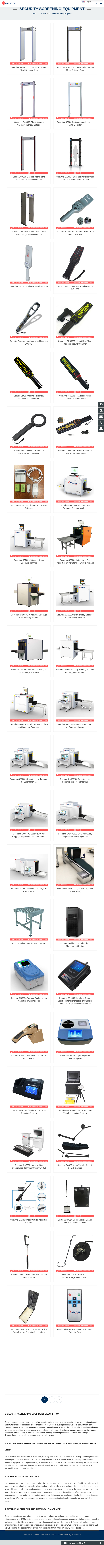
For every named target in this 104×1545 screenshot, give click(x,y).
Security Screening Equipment (52, 14)
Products (43, 19)
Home (34, 19)
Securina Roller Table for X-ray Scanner (28, 948)
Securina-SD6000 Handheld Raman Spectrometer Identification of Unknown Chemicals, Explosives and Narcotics (75, 1006)
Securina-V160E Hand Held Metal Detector (29, 291)
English (86, 2)
